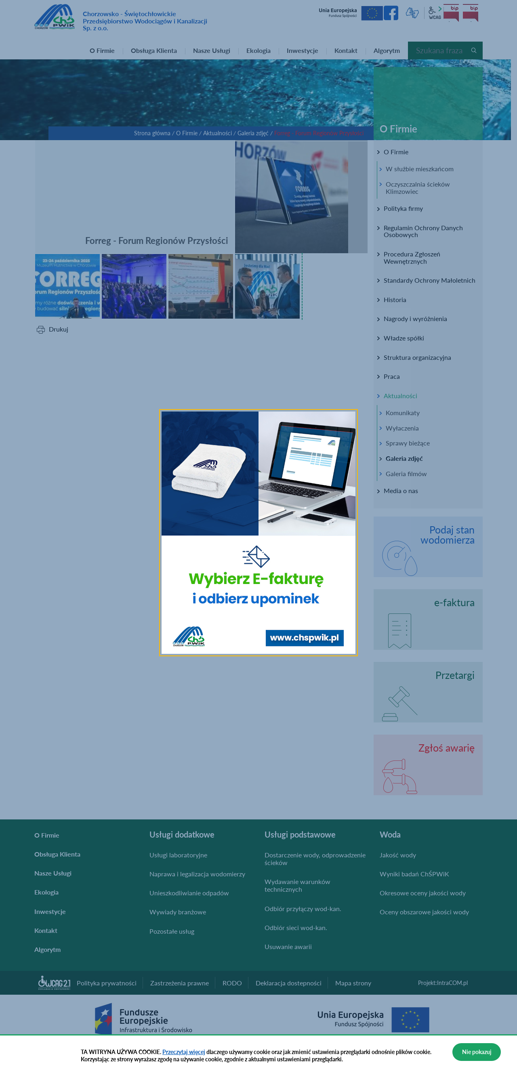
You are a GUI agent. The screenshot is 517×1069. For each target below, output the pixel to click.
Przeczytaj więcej (183, 1051)
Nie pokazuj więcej (477, 1054)
